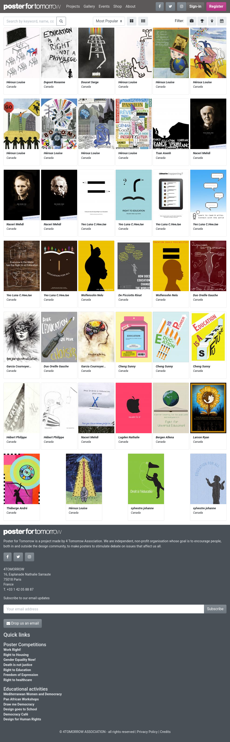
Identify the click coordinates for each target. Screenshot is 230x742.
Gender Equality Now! (19, 660)
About (130, 6)
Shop (117, 6)
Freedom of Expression (20, 675)
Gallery (89, 6)
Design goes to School (20, 709)
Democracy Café (15, 714)
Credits (165, 732)
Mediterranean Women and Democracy (32, 694)
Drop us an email (23, 623)
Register (216, 6)
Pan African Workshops (21, 699)
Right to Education (17, 670)
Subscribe (215, 609)
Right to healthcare (17, 680)
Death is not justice (17, 665)
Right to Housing (16, 655)
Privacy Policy (147, 732)
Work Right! (12, 650)
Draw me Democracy (18, 704)
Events (104, 6)
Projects (73, 6)
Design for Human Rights (22, 719)
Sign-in (195, 6)
